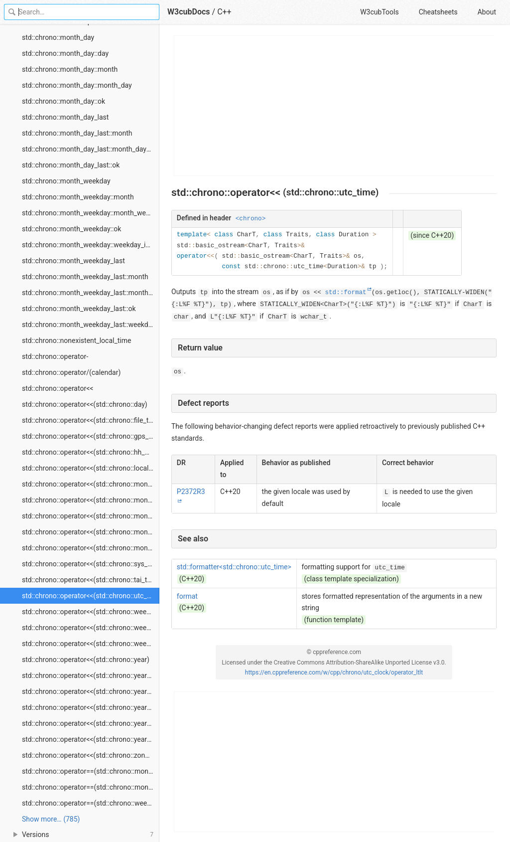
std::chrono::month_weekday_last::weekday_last (90, 325)
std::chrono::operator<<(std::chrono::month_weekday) (90, 532)
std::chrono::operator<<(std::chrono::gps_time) (90, 436)
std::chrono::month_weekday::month (78, 197)
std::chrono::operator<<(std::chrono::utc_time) (90, 596)
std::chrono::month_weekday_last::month (85, 277)
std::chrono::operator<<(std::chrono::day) (84, 404)
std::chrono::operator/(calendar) (71, 372)
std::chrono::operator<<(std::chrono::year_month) (90, 675)
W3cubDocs (188, 11)
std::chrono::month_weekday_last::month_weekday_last (90, 293)
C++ (224, 11)
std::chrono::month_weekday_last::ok (79, 309)
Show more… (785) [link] (51, 819)
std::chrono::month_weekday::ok (71, 229)
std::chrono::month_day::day (65, 53)
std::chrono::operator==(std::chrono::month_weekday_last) (90, 787)
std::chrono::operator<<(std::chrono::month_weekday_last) (90, 548)
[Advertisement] (334, 105)
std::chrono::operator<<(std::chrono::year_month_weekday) (90, 723)
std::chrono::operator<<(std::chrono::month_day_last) (90, 516)
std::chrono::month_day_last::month (77, 133)
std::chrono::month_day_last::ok (71, 165)
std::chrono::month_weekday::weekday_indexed (90, 245)
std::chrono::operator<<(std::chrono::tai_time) (90, 580)
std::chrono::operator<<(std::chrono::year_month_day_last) (90, 707)
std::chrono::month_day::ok (63, 101)
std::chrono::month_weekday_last (73, 261)
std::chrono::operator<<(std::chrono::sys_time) (90, 564)
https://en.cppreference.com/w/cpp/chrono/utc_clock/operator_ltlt (334, 672)
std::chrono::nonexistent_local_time (76, 340)
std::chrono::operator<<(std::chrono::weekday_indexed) (90, 628)
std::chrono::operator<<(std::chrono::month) (89, 484)
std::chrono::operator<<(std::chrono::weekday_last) (90, 644)
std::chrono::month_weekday (66, 181)
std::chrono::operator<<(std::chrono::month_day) (90, 500)
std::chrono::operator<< (57, 388)
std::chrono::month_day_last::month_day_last (90, 149)
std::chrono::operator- (55, 356)
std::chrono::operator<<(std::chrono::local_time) (90, 468)
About (487, 12)
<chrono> (250, 218)
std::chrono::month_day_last (65, 117)
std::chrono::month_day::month (70, 69)
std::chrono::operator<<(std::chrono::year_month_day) (90, 691)
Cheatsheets (438, 12)
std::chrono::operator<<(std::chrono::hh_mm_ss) (90, 452)
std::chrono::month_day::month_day (77, 85)
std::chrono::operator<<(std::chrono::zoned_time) (90, 755)
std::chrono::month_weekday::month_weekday (90, 213)
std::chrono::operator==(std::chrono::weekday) (90, 803)
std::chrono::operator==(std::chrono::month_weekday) (90, 771)
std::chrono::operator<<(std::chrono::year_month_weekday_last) (90, 739)
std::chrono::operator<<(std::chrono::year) (85, 660)
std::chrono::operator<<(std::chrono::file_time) (90, 420)
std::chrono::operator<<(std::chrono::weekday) (90, 612)
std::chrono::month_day (58, 37)
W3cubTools (379, 12)
